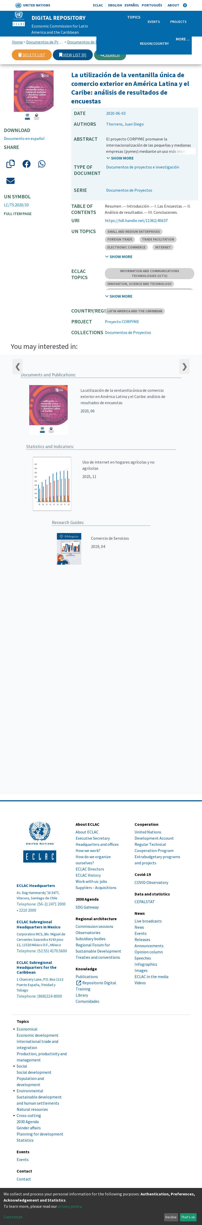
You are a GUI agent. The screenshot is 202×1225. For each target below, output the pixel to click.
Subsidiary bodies (91, 938)
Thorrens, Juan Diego (125, 124)
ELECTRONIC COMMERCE (126, 247)
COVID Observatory (151, 882)
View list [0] (72, 54)
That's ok (188, 1217)
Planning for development (40, 1134)
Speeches (143, 958)
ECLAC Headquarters (36, 885)
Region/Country (154, 43)
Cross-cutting (29, 1115)
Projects (178, 21)
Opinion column (149, 951)
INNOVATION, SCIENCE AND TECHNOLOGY (139, 284)
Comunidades (87, 1001)
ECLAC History (88, 875)
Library (82, 995)
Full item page (18, 213)
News (139, 927)
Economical (27, 1029)
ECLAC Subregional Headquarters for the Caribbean (36, 967)
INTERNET (163, 247)
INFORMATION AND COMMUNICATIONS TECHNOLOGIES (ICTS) (149, 273)
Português (152, 5)
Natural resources (32, 1109)
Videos (140, 982)
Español (132, 5)
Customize (13, 1216)
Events (154, 21)
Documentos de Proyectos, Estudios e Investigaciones (45, 42)
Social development (34, 1072)
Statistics (25, 1140)
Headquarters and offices (97, 844)
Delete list (31, 54)
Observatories (88, 932)
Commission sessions (94, 926)
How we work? (88, 850)
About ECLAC (87, 832)
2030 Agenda (28, 1121)
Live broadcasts (148, 921)
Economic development (37, 1035)
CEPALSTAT (145, 901)
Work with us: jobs (91, 881)
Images (141, 970)
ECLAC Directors (90, 869)
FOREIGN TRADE (119, 239)
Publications (87, 976)
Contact (24, 1179)
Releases (142, 939)
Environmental (30, 1090)
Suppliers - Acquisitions (96, 887)
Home (17, 42)
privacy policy (69, 1206)
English (115, 5)
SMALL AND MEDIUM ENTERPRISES (133, 231)
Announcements (149, 945)
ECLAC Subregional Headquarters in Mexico (38, 924)
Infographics (146, 964)
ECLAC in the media (151, 976)
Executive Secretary (93, 838)
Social (22, 1066)
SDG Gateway (87, 907)
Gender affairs (29, 1127)
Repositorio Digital (99, 982)
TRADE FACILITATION (158, 239)
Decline (171, 1217)
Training (83, 988)
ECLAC (98, 5)
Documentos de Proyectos (86, 42)
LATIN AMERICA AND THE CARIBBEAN (134, 311)
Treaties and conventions (98, 957)
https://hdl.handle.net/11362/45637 (136, 220)
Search (110, 54)
